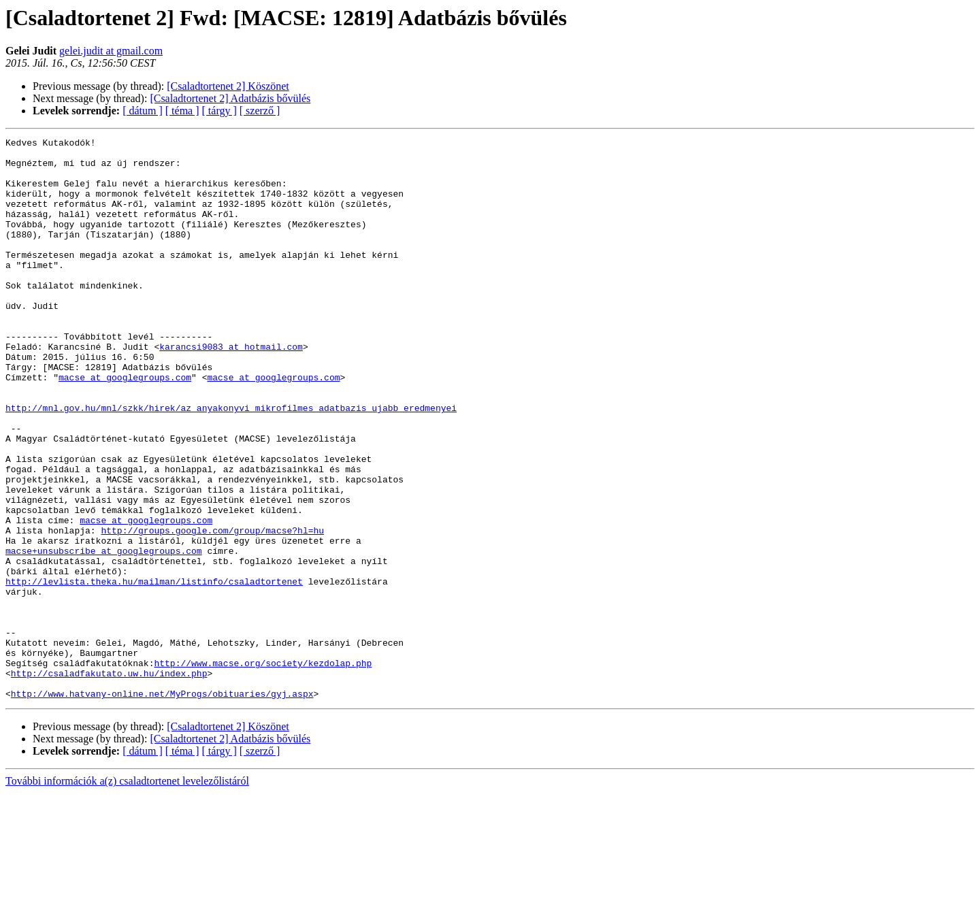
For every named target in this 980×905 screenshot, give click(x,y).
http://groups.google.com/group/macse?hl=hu (212, 610)
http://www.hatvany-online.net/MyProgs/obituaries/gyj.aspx (162, 806)
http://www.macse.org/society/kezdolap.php (263, 769)
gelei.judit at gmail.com (111, 50)
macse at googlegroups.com (125, 426)
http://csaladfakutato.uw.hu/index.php (109, 781)
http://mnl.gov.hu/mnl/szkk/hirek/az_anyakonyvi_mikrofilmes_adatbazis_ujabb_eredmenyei (231, 463)
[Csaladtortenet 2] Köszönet (228, 86)
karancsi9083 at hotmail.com (231, 389)
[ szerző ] (260, 110)
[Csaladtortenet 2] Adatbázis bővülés (230, 98)
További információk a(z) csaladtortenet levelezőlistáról (127, 893)
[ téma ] (182, 110)
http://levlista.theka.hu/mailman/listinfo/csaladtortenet (154, 671)
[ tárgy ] (219, 110)
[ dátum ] (142, 110)
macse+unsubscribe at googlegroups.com (103, 634)
